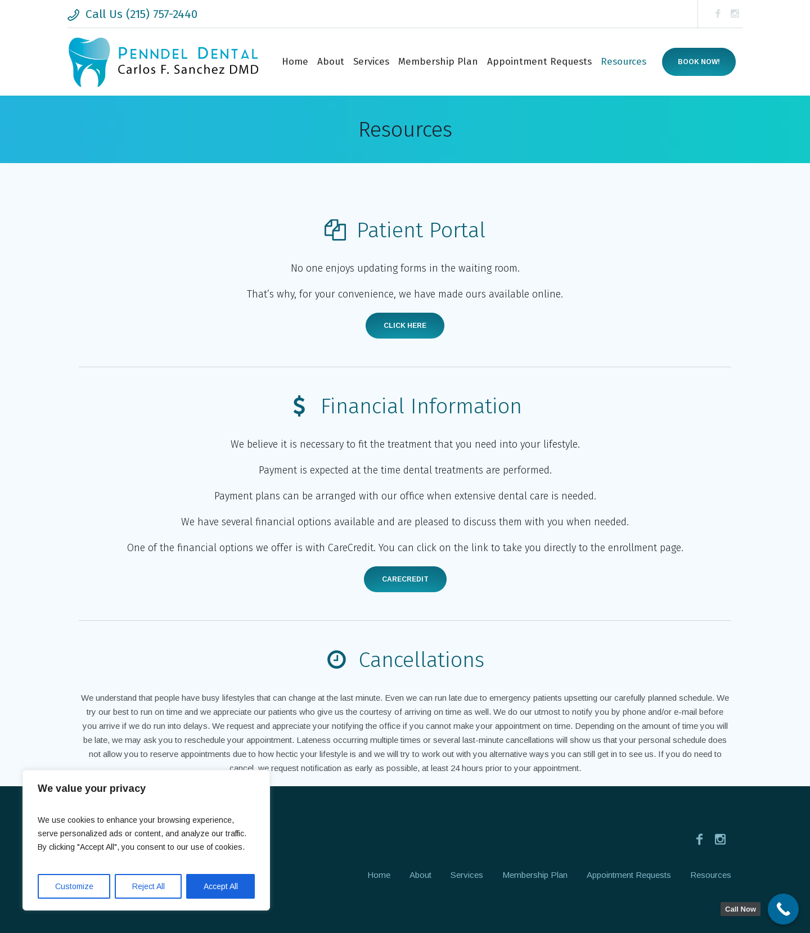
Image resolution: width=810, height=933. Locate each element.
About (420, 875)
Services (467, 875)
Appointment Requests (629, 875)
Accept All (221, 886)
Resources (710, 875)
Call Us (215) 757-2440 (141, 14)
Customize (74, 886)
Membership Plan (535, 875)
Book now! (699, 62)
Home (378, 875)
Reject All (148, 886)
